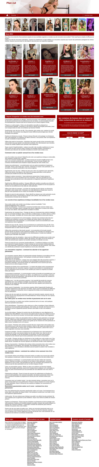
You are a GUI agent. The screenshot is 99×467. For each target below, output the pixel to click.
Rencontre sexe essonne (34, 444)
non (81, 137)
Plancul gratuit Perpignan (34, 456)
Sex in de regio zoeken (56, 422)
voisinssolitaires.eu (77, 432)
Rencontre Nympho (77, 422)
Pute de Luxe (75, 444)
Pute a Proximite (76, 449)
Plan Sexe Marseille (55, 452)
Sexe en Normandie (32, 441)
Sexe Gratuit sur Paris (78, 436)
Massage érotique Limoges (34, 462)
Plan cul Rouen (54, 429)
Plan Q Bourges (76, 441)
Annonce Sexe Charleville (57, 447)
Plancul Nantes (31, 460)
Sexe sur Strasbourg (55, 434)
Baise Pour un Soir (32, 452)
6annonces (75, 429)
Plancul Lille (30, 463)
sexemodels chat (76, 430)
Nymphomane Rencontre (34, 448)
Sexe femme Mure (77, 423)
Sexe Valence (75, 425)
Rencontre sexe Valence (56, 436)
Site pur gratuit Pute (77, 447)
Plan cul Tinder (31, 432)
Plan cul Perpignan (32, 449)
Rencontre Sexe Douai (33, 455)
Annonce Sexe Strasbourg (34, 445)
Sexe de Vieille (31, 465)
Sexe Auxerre (53, 443)
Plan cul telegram (32, 430)
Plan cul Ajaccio (54, 426)
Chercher (13, 15)
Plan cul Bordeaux (32, 426)
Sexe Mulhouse (54, 433)
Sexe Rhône (53, 449)
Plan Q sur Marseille (32, 454)
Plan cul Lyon (31, 429)
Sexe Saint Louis (54, 430)
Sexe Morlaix (30, 437)
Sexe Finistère (31, 458)
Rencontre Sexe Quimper (56, 448)
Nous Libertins (31, 423)
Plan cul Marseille (54, 440)
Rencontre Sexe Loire (33, 459)
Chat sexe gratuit (76, 427)
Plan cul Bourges (54, 444)
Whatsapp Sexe (31, 427)
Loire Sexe (75, 448)
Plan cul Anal (53, 441)
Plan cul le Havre (76, 437)
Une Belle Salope (54, 451)
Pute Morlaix (53, 437)
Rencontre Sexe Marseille (34, 440)
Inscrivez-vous (88, 15)
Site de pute (53, 432)
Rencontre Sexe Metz (33, 447)
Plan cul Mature (54, 425)
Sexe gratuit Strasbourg (33, 433)
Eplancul (52, 423)
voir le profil (13, 75)
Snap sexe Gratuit (54, 445)
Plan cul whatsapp (54, 427)
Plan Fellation (75, 426)
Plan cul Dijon (75, 443)
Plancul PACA (31, 451)
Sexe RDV (75, 438)
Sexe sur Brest (76, 445)
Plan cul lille (30, 425)
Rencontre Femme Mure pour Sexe (81, 440)
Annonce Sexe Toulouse (56, 454)
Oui (69, 137)
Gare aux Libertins (32, 422)
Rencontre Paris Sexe (78, 434)
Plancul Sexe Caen (55, 438)
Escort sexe (75, 433)
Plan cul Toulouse (32, 438)
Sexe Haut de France (33, 443)
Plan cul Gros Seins (32, 434)
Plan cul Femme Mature (33, 436)
